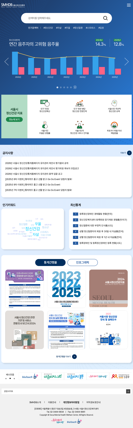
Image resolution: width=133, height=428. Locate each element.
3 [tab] (64, 87)
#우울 (67, 27)
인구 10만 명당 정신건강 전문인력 (80, 106)
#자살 (59, 27)
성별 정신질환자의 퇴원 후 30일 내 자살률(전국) (98, 231)
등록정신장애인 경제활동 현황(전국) (92, 214)
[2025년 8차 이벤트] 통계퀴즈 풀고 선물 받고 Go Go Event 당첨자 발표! (38, 179)
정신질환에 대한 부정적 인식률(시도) (93, 225)
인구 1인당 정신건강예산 (45, 106)
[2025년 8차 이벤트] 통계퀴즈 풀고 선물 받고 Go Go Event (32, 184)
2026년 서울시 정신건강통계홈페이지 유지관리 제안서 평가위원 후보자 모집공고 (42, 168)
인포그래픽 (82, 262)
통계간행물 (50, 262)
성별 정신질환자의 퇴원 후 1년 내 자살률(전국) (97, 237)
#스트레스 (90, 27)
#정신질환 (78, 27)
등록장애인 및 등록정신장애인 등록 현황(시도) (97, 243)
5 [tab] (71, 87)
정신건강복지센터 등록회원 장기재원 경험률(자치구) (100, 219)
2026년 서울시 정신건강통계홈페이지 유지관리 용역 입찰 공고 (33, 173)
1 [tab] (57, 87)
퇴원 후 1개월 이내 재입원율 (114, 127)
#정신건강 (48, 27)
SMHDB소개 (35, 402)
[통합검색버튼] (105, 18)
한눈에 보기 (14, 119)
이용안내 (52, 402)
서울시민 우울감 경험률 (45, 127)
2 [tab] (60, 87)
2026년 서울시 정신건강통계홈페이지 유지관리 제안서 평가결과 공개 (36, 163)
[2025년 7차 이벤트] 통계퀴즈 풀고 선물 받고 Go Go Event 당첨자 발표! (38, 190)
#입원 (101, 27)
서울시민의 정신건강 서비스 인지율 (80, 127)
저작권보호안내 (93, 402)
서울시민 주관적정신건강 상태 (114, 106)
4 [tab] (67, 87)
